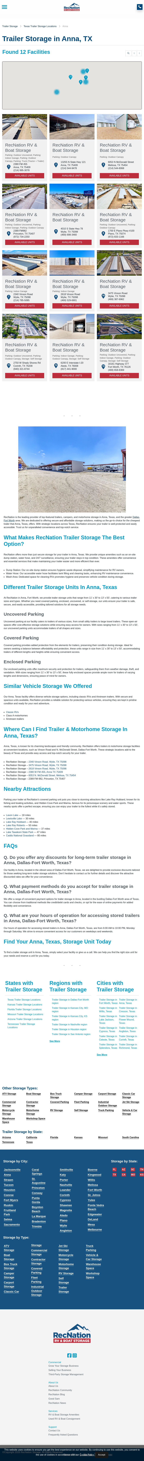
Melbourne (95, 1229)
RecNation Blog (56, 1394)
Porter (64, 1179)
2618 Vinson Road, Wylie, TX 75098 (47, 768)
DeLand (93, 1219)
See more (54, 1041)
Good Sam (54, 1398)
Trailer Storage (10, 26)
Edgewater (95, 1214)
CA (123, 1174)
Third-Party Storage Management (65, 1374)
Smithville (66, 1169)
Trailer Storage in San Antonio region (71, 1034)
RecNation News (57, 1403)
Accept (101, 1454)
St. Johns (94, 1195)
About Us (53, 1386)
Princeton (38, 1187)
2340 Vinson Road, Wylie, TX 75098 (47, 762)
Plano (63, 1220)
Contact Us (54, 1430)
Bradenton (39, 1221)
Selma (8, 1219)
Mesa (91, 1224)
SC (132, 1169)
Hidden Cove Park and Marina (22, 828)
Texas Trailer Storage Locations (40, 26)
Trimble (37, 1226)
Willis (91, 1179)
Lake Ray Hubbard (16, 822)
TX (114, 1174)
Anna (7, 1174)
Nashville (66, 1184)
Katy (63, 1174)
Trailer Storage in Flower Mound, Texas (128, 1019)
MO (133, 1174)
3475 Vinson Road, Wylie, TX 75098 (47, 765)
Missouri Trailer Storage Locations (25, 1014)
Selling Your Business (59, 1370)
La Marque (39, 1216)
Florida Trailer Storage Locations (25, 1009)
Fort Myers (11, 1200)
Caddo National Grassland (20, 835)
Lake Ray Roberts (15, 825)
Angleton (66, 1230)
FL (114, 1169)
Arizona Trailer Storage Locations (25, 1019)
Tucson (9, 1184)
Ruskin (8, 1205)
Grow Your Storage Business (63, 1366)
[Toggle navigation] (3, 7)
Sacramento (12, 1224)
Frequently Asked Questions (63, 1434)
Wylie (63, 1225)
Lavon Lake (12, 815)
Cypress (65, 1200)
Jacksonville (12, 1169)
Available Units (25, 175)
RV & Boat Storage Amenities (63, 1414)
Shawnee (66, 1205)
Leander (65, 1189)
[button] (87, 70)
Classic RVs (12, 712)
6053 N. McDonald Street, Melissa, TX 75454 (52, 775)
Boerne (92, 1169)
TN (141, 1169)
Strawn (8, 1179)
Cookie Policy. (87, 1454)
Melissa (93, 1184)
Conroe (9, 1195)
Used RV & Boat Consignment (64, 1419)
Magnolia (66, 1210)
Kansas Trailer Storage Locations (25, 1004)
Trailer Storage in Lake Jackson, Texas (108, 1019)
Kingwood (94, 1174)
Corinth (65, 1195)
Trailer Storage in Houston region (69, 1029)
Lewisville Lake (14, 818)
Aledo (64, 1215)
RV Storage (66, 1273)
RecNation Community (60, 1390)
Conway (37, 1193)
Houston (9, 1189)
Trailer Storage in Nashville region (69, 1024)
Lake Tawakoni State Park (19, 832)
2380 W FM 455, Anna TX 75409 (45, 772)
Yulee (91, 1200)
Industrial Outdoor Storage (37, 1290)
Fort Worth (95, 1189)
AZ (123, 1169)
